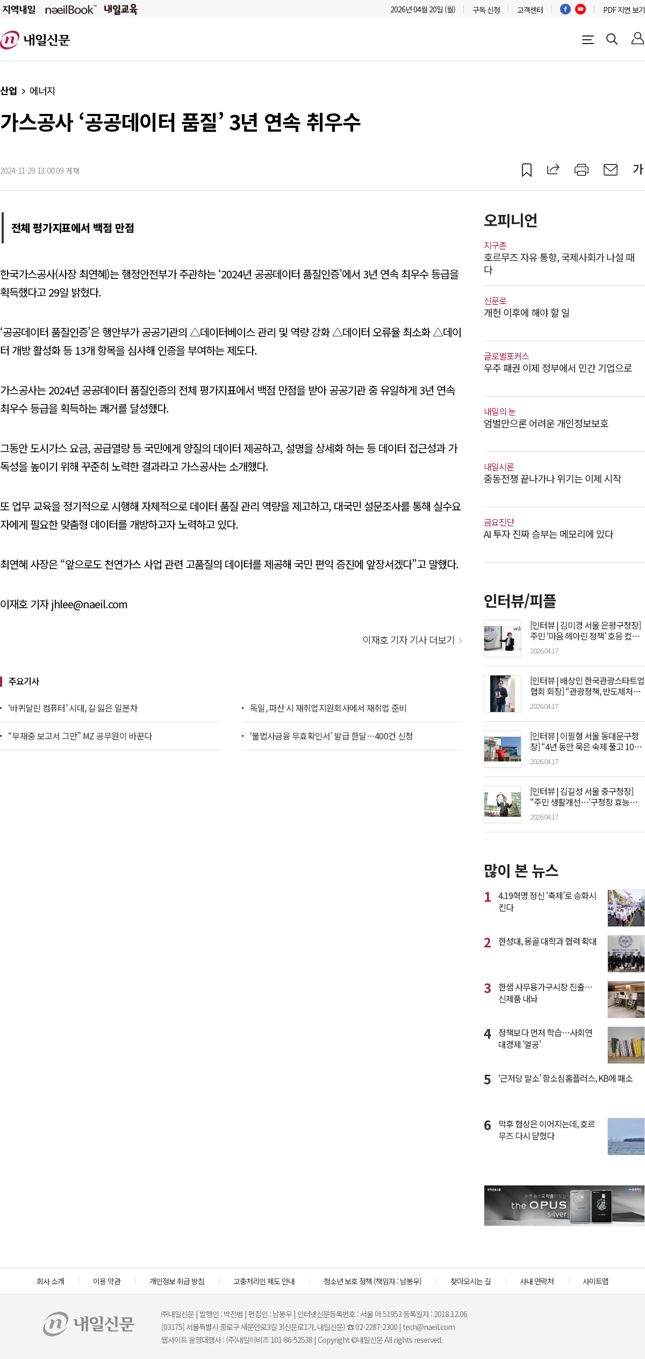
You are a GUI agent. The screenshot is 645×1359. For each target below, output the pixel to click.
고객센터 (530, 10)
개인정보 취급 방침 (176, 1281)
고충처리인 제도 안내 (264, 1281)
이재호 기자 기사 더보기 (408, 639)
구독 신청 (486, 10)
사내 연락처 (537, 1281)
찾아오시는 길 (470, 1281)
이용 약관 (106, 1281)
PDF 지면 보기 (624, 10)
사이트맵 (595, 1281)
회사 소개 (50, 1281)
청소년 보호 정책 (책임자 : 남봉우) (372, 1281)
